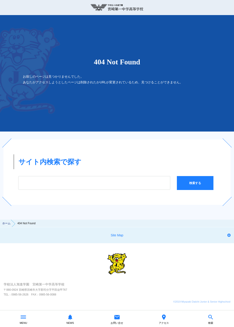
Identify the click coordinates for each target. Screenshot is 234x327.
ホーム (6, 223)
